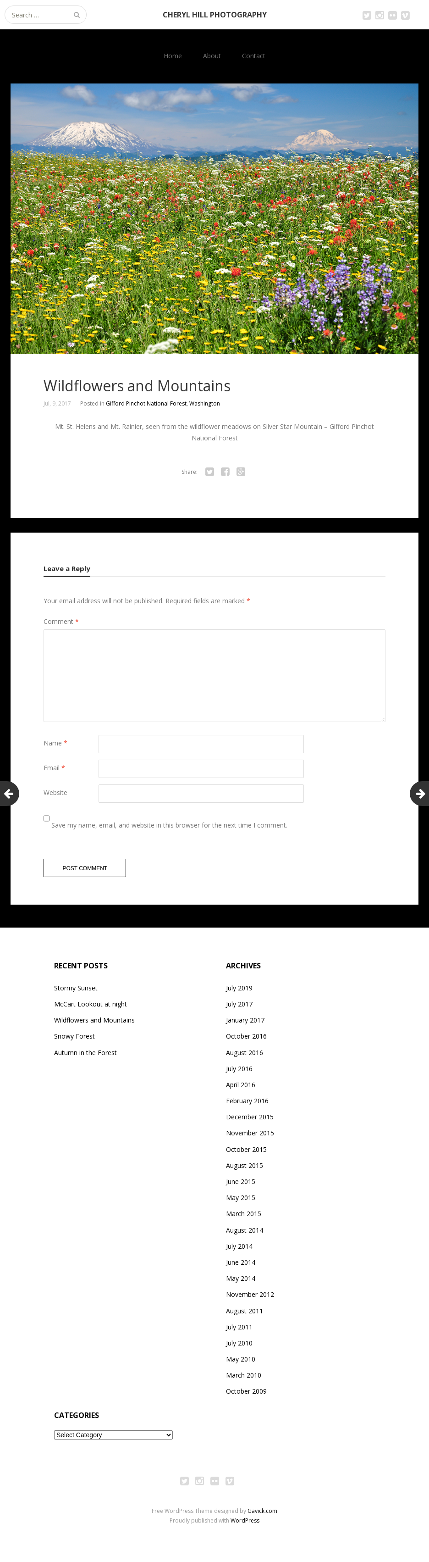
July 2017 (239, 1007)
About (212, 55)
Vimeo (405, 14)
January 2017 (245, 1023)
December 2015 (250, 1120)
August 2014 (244, 1233)
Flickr (392, 14)
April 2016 (240, 1088)
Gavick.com (262, 1514)
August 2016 (244, 1055)
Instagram (379, 14)
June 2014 (240, 1265)
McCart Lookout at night (90, 1007)
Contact (253, 55)
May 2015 (240, 1200)
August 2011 (244, 1314)
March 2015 (243, 1217)
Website (55, 792)
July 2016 (239, 1071)
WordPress (245, 1524)
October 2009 (246, 1394)
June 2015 (240, 1184)
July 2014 (239, 1249)
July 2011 (239, 1330)
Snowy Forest (74, 1039)
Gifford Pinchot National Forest (146, 403)
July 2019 (239, 991)
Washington (204, 403)
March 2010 (243, 1378)
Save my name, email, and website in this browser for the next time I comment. (169, 825)
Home (173, 55)
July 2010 (239, 1346)
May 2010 (240, 1362)
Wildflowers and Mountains (94, 1023)
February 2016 (247, 1104)
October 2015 (246, 1152)
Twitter (367, 14)
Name (55, 743)
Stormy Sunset (76, 991)
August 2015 (244, 1168)
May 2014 (240, 1281)
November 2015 (250, 1136)
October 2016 (246, 1039)
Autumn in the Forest (85, 1055)
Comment (61, 621)
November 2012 (250, 1297)
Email (54, 767)
